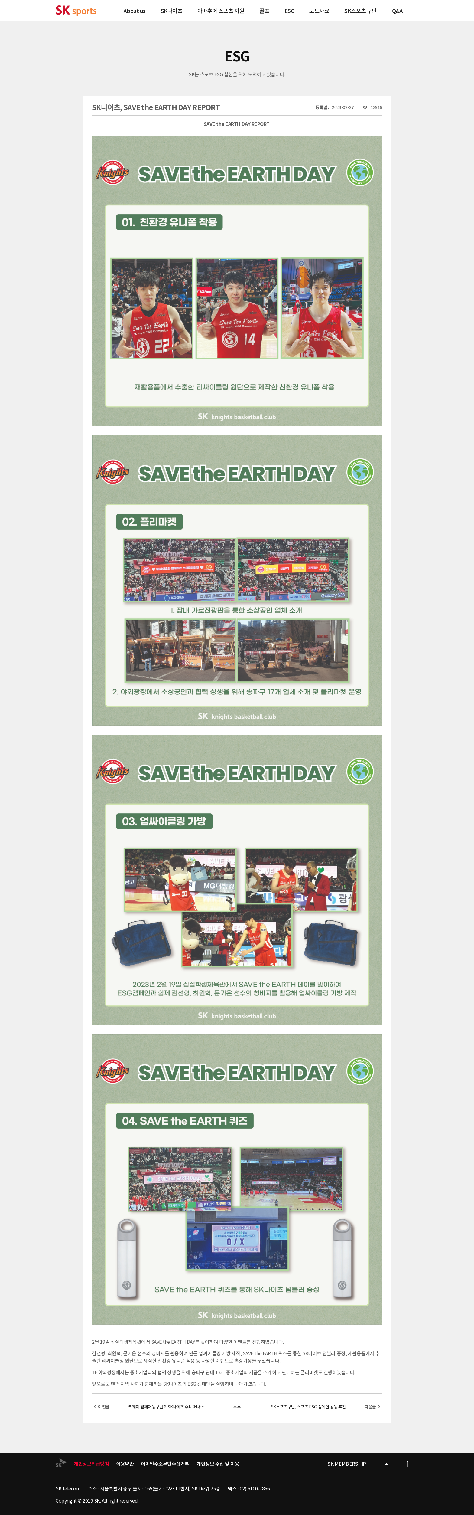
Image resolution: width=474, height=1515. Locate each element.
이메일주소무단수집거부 (165, 1464)
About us (135, 11)
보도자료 (319, 11)
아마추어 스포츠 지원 (220, 11)
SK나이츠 (171, 11)
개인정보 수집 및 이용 (217, 1464)
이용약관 (125, 1464)
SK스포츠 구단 (360, 11)
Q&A (397, 11)
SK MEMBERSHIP (346, 1463)
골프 (264, 11)
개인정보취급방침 (91, 1464)
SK (76, 10)
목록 (237, 1407)
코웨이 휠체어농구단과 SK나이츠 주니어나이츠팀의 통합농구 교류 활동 (168, 1407)
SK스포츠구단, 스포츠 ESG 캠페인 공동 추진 (308, 1407)
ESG (289, 11)
